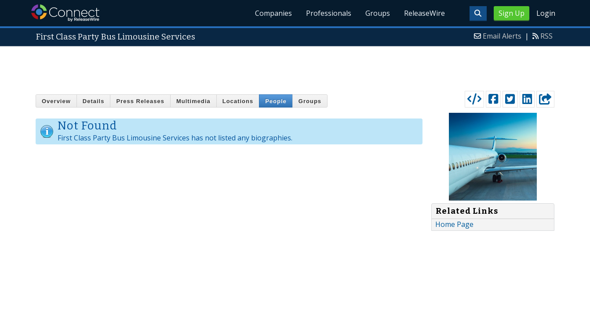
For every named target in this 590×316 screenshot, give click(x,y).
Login (545, 13)
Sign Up (511, 13)
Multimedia (193, 101)
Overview (56, 101)
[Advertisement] (295, 66)
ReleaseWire (424, 13)
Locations (237, 101)
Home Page (454, 224)
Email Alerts (502, 36)
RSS (546, 36)
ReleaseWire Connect (65, 13)
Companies (273, 13)
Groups (377, 13)
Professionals (328, 13)
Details (94, 101)
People (276, 101)
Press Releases (140, 101)
